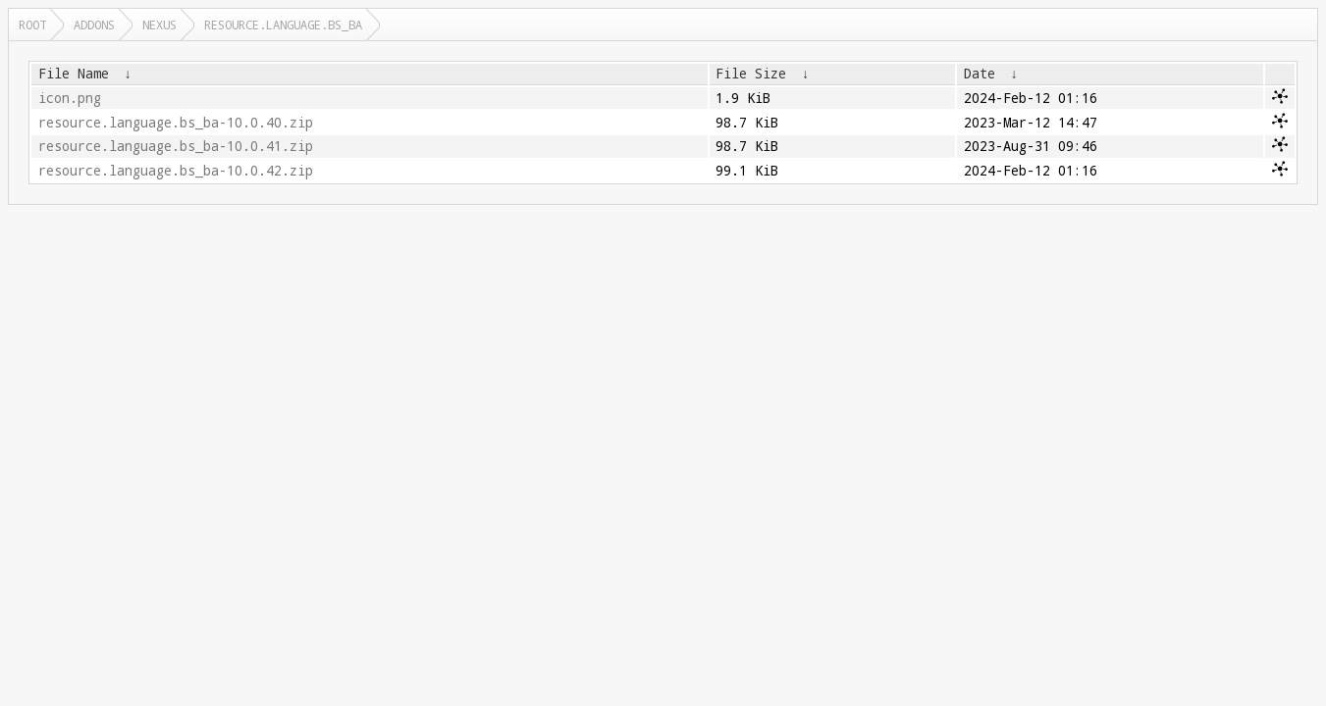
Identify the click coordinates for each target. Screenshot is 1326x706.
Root (32, 24)
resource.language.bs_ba (283, 24)
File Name (73, 73)
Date (979, 73)
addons (94, 24)
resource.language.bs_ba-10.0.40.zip (175, 122)
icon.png (69, 98)
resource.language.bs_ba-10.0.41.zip (175, 146)
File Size (751, 73)
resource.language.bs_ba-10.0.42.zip (175, 170)
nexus (159, 24)
